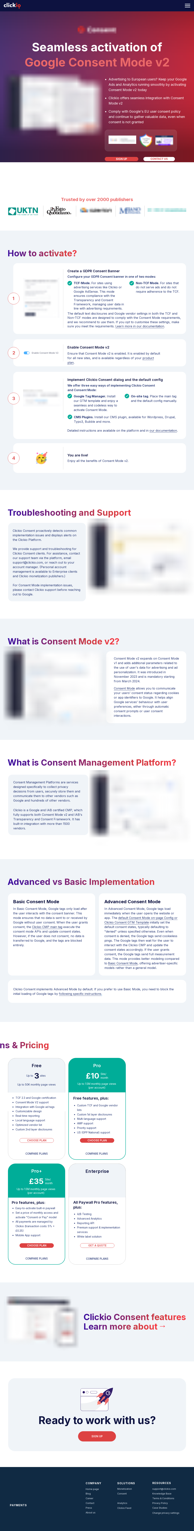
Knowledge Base (161, 1493)
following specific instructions (80, 994)
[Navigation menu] (187, 6)
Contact (90, 1503)
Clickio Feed (124, 1508)
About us (90, 1512)
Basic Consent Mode (123, 963)
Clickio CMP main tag (47, 927)
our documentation (163, 430)
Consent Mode (124, 688)
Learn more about (120, 1326)
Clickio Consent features (135, 1317)
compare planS (97, 1258)
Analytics (122, 1503)
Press (89, 1507)
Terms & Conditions (163, 1498)
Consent (122, 1493)
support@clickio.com (164, 1488)
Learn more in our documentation (139, 326)
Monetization (124, 1488)
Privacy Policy (160, 1503)
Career (89, 1498)
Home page (92, 1489)
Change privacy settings (165, 1513)
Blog (88, 1493)
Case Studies (159, 1507)
